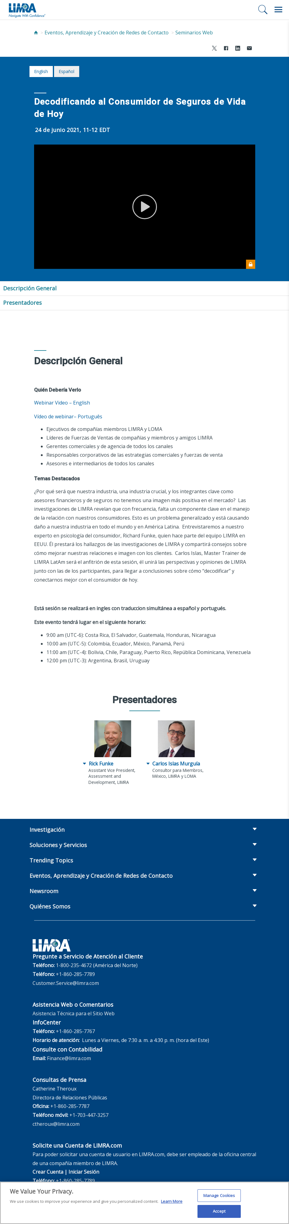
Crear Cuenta (48, 1171)
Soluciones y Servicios (58, 845)
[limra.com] (27, 10)
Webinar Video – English (62, 402)
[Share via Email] (249, 49)
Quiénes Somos (49, 906)
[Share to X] (214, 49)
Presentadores (22, 302)
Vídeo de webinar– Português (68, 416)
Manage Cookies (219, 1197)
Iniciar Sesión (83, 1171)
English (41, 71)
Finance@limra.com (69, 1058)
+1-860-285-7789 (75, 974)
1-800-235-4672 (74, 965)
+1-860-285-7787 (69, 1106)
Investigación (46, 829)
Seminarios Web (194, 32)
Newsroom (43, 891)
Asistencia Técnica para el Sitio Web (74, 1013)
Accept (219, 1213)
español (66, 71)
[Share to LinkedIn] (238, 49)
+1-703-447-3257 (88, 1115)
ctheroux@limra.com (56, 1124)
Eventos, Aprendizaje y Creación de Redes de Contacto (107, 32)
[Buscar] (263, 9)
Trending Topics (51, 860)
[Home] (36, 32)
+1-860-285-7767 (75, 1031)
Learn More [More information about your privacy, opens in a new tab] (171, 1203)
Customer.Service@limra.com (66, 983)
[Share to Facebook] (226, 49)
